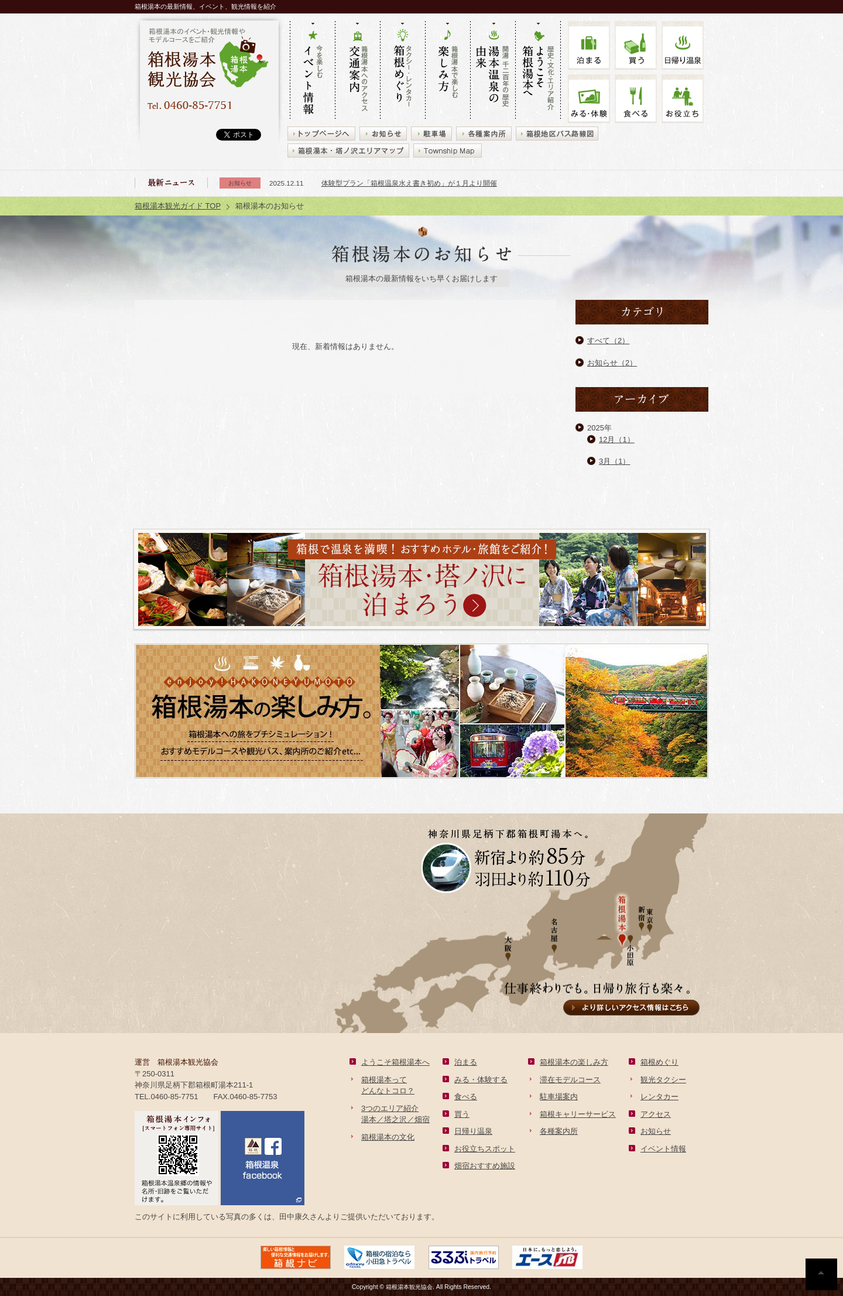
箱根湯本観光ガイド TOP (178, 205)
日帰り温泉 (473, 1131)
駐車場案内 (559, 1096)
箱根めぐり (659, 1062)
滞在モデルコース (570, 1079)
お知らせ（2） (612, 362)
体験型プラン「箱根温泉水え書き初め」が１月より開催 (409, 183)
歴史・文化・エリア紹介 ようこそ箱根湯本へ (538, 71)
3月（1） (614, 461)
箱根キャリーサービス (578, 1114)
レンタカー (659, 1096)
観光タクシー (663, 1079)
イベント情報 (663, 1148)
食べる (636, 98)
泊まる (589, 45)
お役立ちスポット (484, 1148)
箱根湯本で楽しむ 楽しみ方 (447, 71)
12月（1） (617, 439)
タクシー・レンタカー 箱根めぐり (402, 71)
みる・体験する (481, 1079)
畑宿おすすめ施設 (484, 1165)
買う (636, 45)
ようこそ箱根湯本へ (395, 1062)
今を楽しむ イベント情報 (312, 71)
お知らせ (655, 1131)
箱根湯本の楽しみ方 (574, 1062)
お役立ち (683, 98)
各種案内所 (559, 1131)
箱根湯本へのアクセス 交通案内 (357, 71)
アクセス (655, 1114)
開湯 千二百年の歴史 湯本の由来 (492, 71)
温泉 (683, 45)
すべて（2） (608, 340)
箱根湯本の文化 (387, 1137)
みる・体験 (589, 98)
